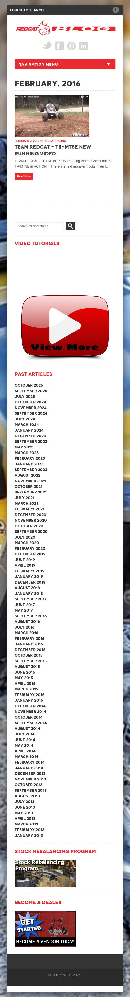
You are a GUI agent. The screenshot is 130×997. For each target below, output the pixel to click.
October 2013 (28, 784)
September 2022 (31, 469)
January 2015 (29, 700)
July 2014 (25, 734)
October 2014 (29, 717)
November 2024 (31, 407)
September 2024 (31, 413)
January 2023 (29, 464)
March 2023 (27, 452)
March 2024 (27, 424)
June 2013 (25, 807)
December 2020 (30, 514)
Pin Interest (71, 45)
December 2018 (30, 582)
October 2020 (29, 526)
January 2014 (29, 768)
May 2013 (24, 813)
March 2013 (26, 824)
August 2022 (27, 475)
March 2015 (26, 689)
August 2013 (27, 796)
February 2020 (30, 548)
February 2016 (29, 638)
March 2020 (27, 542)
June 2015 (25, 672)
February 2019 (29, 571)
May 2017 (24, 610)
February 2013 (29, 829)
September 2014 (31, 723)
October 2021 (28, 486)
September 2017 (31, 599)
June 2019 (25, 559)
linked (83, 45)
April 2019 (25, 565)
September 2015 (31, 661)
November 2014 (30, 711)
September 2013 (31, 790)
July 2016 (24, 627)
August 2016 (27, 621)
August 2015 (27, 666)
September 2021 (31, 492)
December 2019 (30, 554)
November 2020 (31, 520)
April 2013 (25, 818)
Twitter (47, 45)
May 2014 (24, 745)
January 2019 (29, 576)
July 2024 (25, 419)
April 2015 (25, 683)
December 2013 (30, 773)
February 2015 (29, 694)
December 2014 (30, 706)
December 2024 (30, 402)
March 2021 (26, 503)
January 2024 (29, 430)
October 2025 (29, 385)
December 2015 (30, 649)
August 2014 (27, 728)
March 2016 (26, 632)
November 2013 (30, 779)
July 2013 (24, 801)
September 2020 (31, 531)
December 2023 (30, 436)
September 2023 (31, 441)
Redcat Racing (55, 140)
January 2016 (29, 644)
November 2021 (30, 481)
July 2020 (25, 537)
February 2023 (30, 458)
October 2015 (28, 655)
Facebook (59, 45)
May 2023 (24, 447)
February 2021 (29, 509)
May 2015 (24, 678)
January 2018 (29, 593)
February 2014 (30, 762)
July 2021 (24, 497)
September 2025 (31, 391)
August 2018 (27, 587)
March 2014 (26, 756)
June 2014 (25, 739)
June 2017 (25, 604)
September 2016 (31, 616)
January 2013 (29, 835)
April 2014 (25, 751)
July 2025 (25, 396)
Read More (24, 176)
